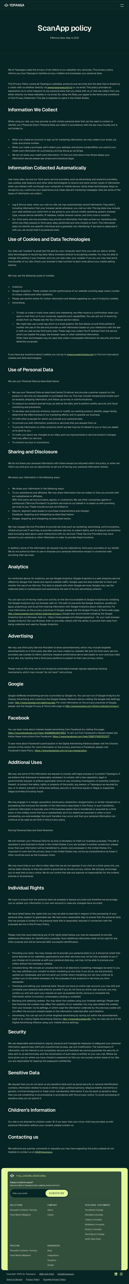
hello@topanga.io (65, 1274)
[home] (14, 5)
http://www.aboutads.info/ (77, 1018)
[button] (122, 5)
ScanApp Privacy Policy (54, 1279)
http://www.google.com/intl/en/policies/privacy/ (35, 613)
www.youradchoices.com (80, 354)
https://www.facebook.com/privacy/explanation (61, 750)
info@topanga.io (43, 1152)
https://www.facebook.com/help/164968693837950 (37, 732)
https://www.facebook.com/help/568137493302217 (81, 736)
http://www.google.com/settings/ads (35, 702)
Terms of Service (14, 1279)
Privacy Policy (33, 1279)
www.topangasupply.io (59, 87)
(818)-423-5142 (46, 1274)
